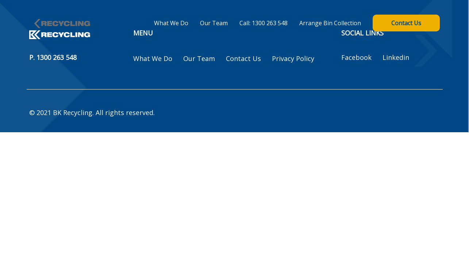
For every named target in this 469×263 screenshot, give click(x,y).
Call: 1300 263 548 (263, 23)
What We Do (171, 23)
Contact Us (406, 23)
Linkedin (395, 57)
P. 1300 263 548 (53, 58)
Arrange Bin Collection (330, 23)
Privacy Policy (293, 58)
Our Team (214, 23)
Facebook (356, 57)
